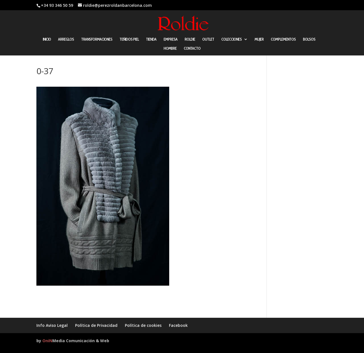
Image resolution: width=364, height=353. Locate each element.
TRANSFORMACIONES (96, 39)
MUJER (259, 39)
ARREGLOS (66, 39)
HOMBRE (170, 48)
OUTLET (208, 39)
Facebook (178, 325)
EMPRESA (170, 39)
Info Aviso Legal (52, 325)
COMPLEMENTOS (283, 39)
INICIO (47, 39)
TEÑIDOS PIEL (129, 39)
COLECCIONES (231, 39)
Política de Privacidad (96, 325)
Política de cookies (143, 325)
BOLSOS (309, 39)
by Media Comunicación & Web (72, 340)
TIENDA (151, 39)
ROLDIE (190, 39)
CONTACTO (192, 48)
